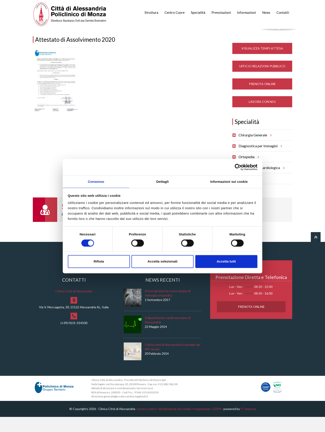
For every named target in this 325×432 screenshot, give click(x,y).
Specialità (198, 12)
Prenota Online (262, 99)
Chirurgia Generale (254, 150)
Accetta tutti (226, 262)
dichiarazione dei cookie (175, 424)
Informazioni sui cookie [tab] (229, 181)
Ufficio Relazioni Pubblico (262, 81)
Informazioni (246, 12)
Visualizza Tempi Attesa (262, 63)
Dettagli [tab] (162, 181)
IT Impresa (248, 424)
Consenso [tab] (96, 181)
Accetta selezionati (162, 262)
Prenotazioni (221, 12)
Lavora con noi (262, 117)
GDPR (216, 424)
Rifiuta (99, 262)
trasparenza (202, 424)
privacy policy (147, 424)
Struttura (151, 12)
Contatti (282, 12)
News (266, 12)
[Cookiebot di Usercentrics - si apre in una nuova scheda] (238, 166)
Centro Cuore (174, 12)
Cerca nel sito (279, 33)
